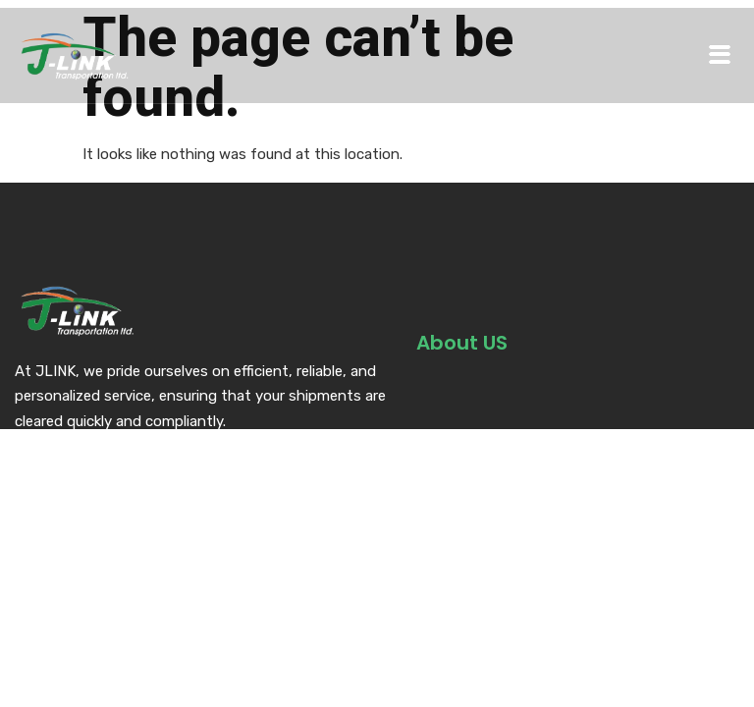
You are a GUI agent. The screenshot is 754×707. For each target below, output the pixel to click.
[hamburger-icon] (719, 55)
